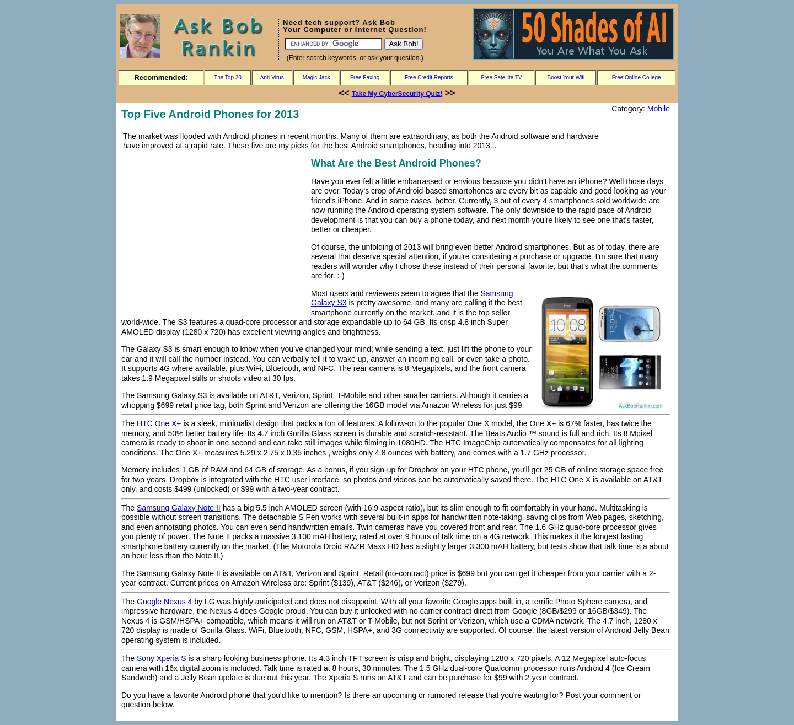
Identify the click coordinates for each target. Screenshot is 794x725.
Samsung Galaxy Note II (179, 507)
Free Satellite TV (501, 77)
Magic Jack (316, 77)
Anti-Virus (272, 77)
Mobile (658, 108)
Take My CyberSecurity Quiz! (397, 94)
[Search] (333, 44)
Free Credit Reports (429, 77)
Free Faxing (364, 77)
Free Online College (636, 77)
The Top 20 (228, 77)
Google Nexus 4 (164, 601)
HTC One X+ (159, 423)
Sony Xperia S (161, 658)
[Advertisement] (214, 232)
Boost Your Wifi (566, 77)
